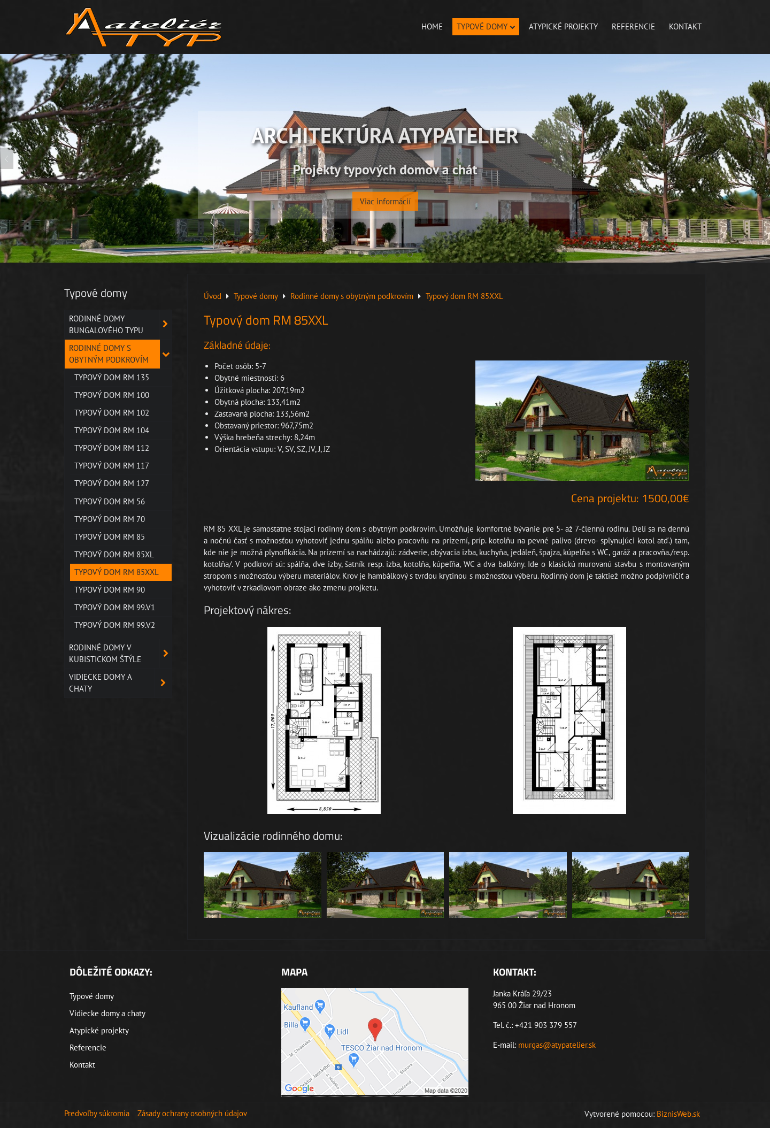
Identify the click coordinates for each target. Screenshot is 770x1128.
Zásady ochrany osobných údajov (192, 1113)
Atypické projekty (563, 26)
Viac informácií (385, 194)
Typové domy (486, 26)
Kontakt (685, 26)
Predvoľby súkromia (96, 1113)
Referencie (633, 26)
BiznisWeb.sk (678, 1114)
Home (432, 26)
